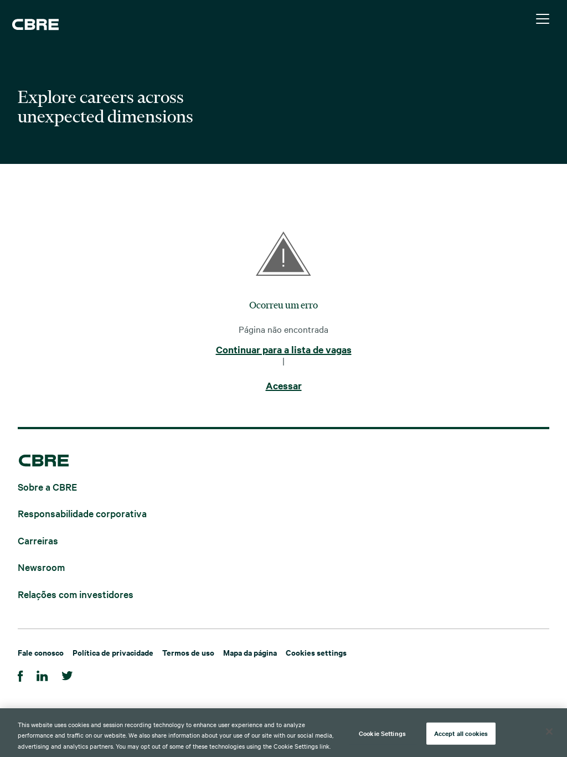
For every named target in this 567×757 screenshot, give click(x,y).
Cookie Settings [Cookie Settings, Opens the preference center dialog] (382, 736)
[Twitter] (67, 674)
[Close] (549, 734)
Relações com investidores (75, 593)
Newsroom (41, 566)
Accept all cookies (461, 736)
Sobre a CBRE (47, 486)
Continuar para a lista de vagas (284, 350)
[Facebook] (20, 674)
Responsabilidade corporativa (82, 513)
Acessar (284, 386)
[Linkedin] (42, 674)
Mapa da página (250, 652)
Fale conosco (41, 652)
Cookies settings (316, 652)
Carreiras (38, 539)
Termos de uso (188, 652)
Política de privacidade (113, 652)
